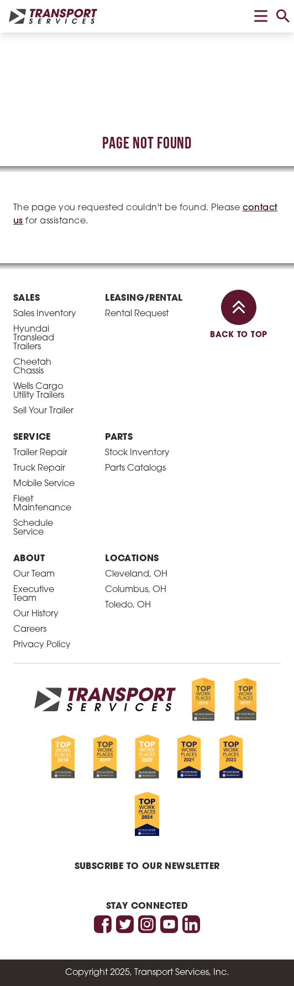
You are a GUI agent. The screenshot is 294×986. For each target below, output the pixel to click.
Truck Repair (39, 468)
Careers (29, 629)
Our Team (34, 574)
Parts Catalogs (135, 468)
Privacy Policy (42, 645)
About (29, 559)
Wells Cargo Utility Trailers (38, 391)
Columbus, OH (135, 589)
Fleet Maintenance (42, 504)
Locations (132, 559)
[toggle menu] (261, 16)
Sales (26, 298)
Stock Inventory (137, 453)
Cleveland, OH (136, 574)
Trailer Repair (40, 453)
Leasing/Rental (144, 298)
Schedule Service (33, 528)
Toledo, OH (128, 605)
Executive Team (33, 594)
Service (32, 437)
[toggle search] (283, 16)
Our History (36, 614)
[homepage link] (53, 16)
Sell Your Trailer (43, 411)
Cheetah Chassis (32, 367)
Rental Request (137, 314)
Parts (119, 437)
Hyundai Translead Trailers (33, 338)
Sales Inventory (44, 314)
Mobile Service (44, 483)
